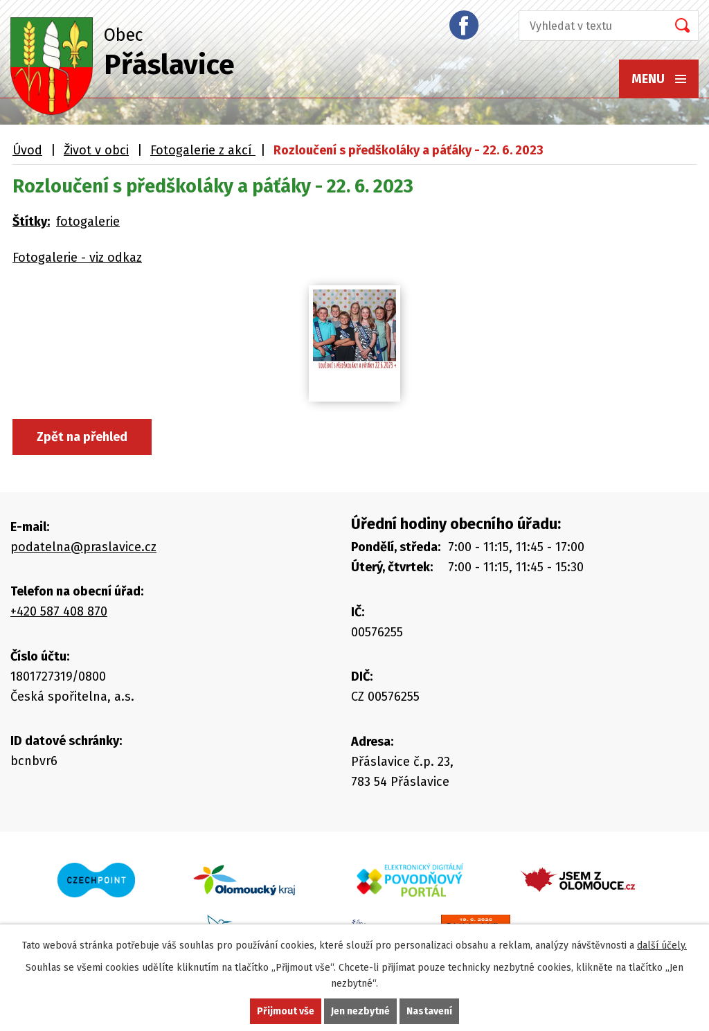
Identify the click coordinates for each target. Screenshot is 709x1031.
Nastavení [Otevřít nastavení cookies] (429, 1011)
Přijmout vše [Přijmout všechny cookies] (285, 1011)
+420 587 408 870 (58, 611)
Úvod (27, 150)
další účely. (662, 945)
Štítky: (31, 221)
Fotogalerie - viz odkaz (77, 257)
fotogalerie (88, 221)
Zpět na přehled (82, 437)
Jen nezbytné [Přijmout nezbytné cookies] (360, 1011)
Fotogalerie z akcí (202, 150)
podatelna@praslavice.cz (83, 547)
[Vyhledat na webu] (588, 25)
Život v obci (96, 150)
